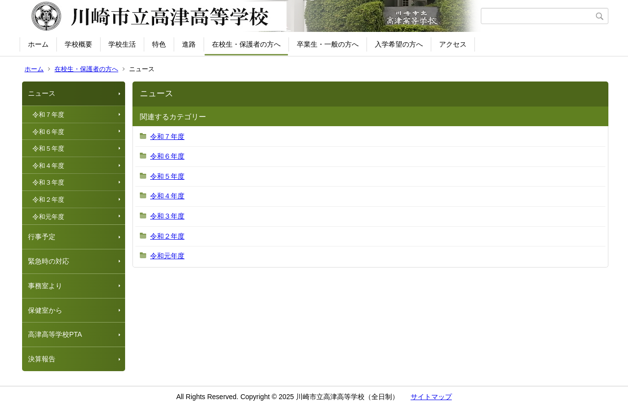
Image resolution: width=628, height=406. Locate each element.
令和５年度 (48, 148)
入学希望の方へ (399, 44)
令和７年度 (48, 114)
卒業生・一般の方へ (328, 44)
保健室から (45, 310)
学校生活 (122, 44)
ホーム (38, 44)
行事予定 (41, 237)
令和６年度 (48, 131)
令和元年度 (48, 216)
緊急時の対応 (48, 261)
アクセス (453, 44)
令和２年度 (48, 199)
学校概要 (78, 44)
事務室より (45, 286)
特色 (159, 44)
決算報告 (41, 359)
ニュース (41, 93)
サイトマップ (431, 397)
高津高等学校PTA (55, 334)
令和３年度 (48, 182)
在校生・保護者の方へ (246, 44)
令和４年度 (48, 165)
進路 (189, 44)
